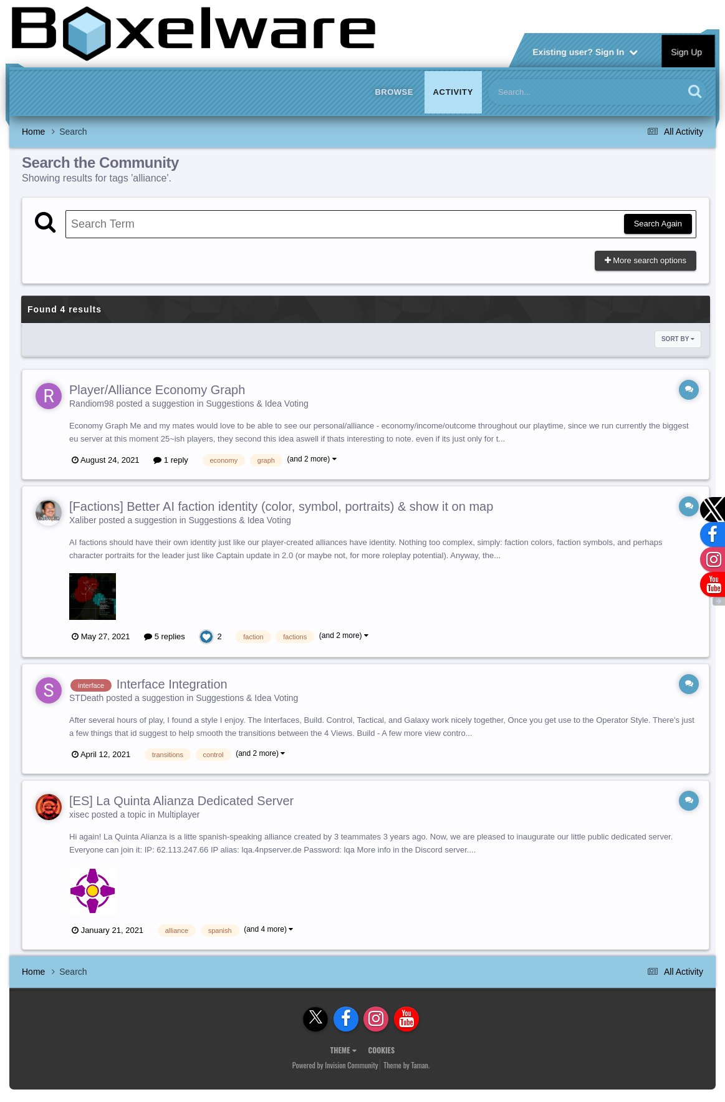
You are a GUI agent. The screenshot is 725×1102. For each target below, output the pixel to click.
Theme (343, 1050)
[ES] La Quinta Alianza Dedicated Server (181, 801)
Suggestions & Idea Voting (257, 403)
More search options (645, 260)
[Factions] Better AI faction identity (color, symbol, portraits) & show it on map (281, 506)
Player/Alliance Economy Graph (157, 390)
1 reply (170, 460)
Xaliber (83, 520)
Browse (394, 92)
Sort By (677, 339)
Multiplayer (179, 814)
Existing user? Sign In (585, 51)
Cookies (381, 1050)
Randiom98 (91, 403)
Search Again (658, 223)
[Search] (553, 92)
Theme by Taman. (406, 1065)
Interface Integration (172, 684)
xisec (79, 814)
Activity (453, 92)
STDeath (86, 698)
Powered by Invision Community (335, 1065)
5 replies (164, 636)
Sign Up (687, 51)
